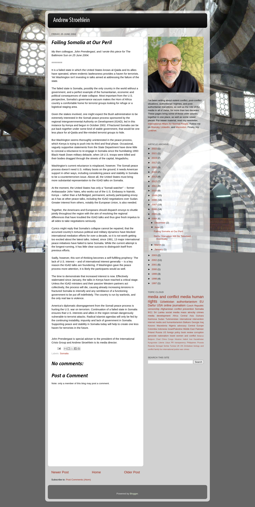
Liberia (161, 342)
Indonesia (162, 329)
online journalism (175, 305)
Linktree (152, 130)
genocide (152, 336)
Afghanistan (166, 309)
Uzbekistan (167, 301)
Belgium (151, 339)
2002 (155, 260)
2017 (155, 162)
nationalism (163, 336)
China (164, 339)
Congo (171, 339)
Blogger (134, 493)
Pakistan (199, 329)
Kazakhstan (199, 339)
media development (159, 315)
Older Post (132, 472)
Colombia (152, 329)
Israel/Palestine (175, 329)
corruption (199, 332)
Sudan (161, 319)
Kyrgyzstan (152, 342)
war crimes (184, 349)
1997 (155, 283)
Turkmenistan (172, 319)
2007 (155, 204)
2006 (155, 209)
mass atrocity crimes (192, 312)
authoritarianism (187, 301)
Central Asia (187, 316)
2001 (155, 264)
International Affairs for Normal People (168, 123)
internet (151, 322)
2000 (155, 269)
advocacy (181, 325)
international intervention (192, 319)
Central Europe (196, 325)
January (159, 249)
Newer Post (60, 472)
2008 (155, 200)
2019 (155, 158)
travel (172, 336)
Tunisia (173, 346)
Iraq (202, 322)
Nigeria (172, 325)
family (156, 349)
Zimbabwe (188, 346)
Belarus (200, 336)
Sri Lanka (159, 312)
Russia (158, 332)
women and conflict (186, 336)
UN (181, 346)
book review (187, 332)
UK (178, 346)
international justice (171, 349)
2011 (155, 186)
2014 (155, 172)
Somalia (64, 353)
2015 (155, 167)
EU (202, 301)
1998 (155, 278)
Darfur (152, 305)
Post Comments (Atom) (78, 479)
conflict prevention (184, 309)
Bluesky (155, 127)
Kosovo (151, 325)
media (185, 297)
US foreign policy (171, 332)
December (160, 222)
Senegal (159, 346)
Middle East (189, 329)
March (158, 244)
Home (96, 472)
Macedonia (162, 325)
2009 (155, 195)
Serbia (166, 346)
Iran (190, 339)
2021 (155, 153)
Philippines (191, 342)
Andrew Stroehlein (71, 20)
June (157, 227)
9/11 (150, 312)
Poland (151, 332)
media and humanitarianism (169, 322)
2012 (155, 181)
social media (172, 312)
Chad (158, 339)
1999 (155, 274)
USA (160, 305)
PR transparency (178, 342)
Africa (175, 316)
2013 (155, 176)
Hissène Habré (181, 339)
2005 (155, 214)
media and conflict (163, 297)
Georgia (195, 322)
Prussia (200, 342)
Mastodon (181, 127)
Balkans (187, 322)
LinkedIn (165, 127)
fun (161, 349)
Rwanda (151, 346)
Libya (167, 342)
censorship (153, 309)
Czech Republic (195, 305)
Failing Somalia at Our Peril (168, 231)
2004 (155, 218)
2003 (155, 255)
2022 (155, 148)
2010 (155, 190)
